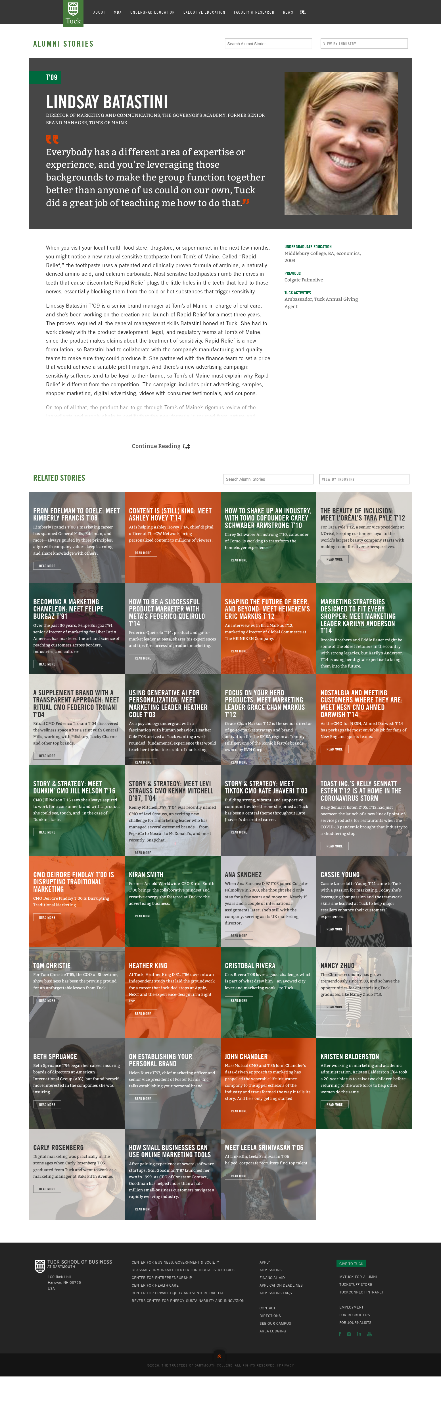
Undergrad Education (152, 11)
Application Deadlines (281, 1285)
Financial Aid (272, 1277)
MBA (118, 11)
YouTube (369, 1334)
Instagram (349, 1334)
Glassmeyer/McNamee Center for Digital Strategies (183, 1270)
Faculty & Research (254, 11)
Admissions (271, 1270)
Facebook (340, 1334)
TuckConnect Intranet (361, 1292)
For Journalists (355, 1322)
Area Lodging (273, 1331)
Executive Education (204, 11)
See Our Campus (275, 1323)
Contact (267, 1308)
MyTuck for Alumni (358, 1276)
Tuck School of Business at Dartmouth (73, 13)
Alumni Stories (63, 43)
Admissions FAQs (276, 1293)
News (288, 11)
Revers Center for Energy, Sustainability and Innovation (188, 1300)
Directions (270, 1315)
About (99, 11)
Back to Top (221, 1355)
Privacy (286, 1365)
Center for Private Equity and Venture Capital (178, 1293)
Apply (265, 1262)
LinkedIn (359, 1334)
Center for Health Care (155, 1285)
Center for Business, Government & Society (175, 1262)
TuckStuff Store (355, 1284)
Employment (351, 1307)
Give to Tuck (351, 1263)
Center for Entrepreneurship (162, 1277)
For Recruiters (354, 1315)
